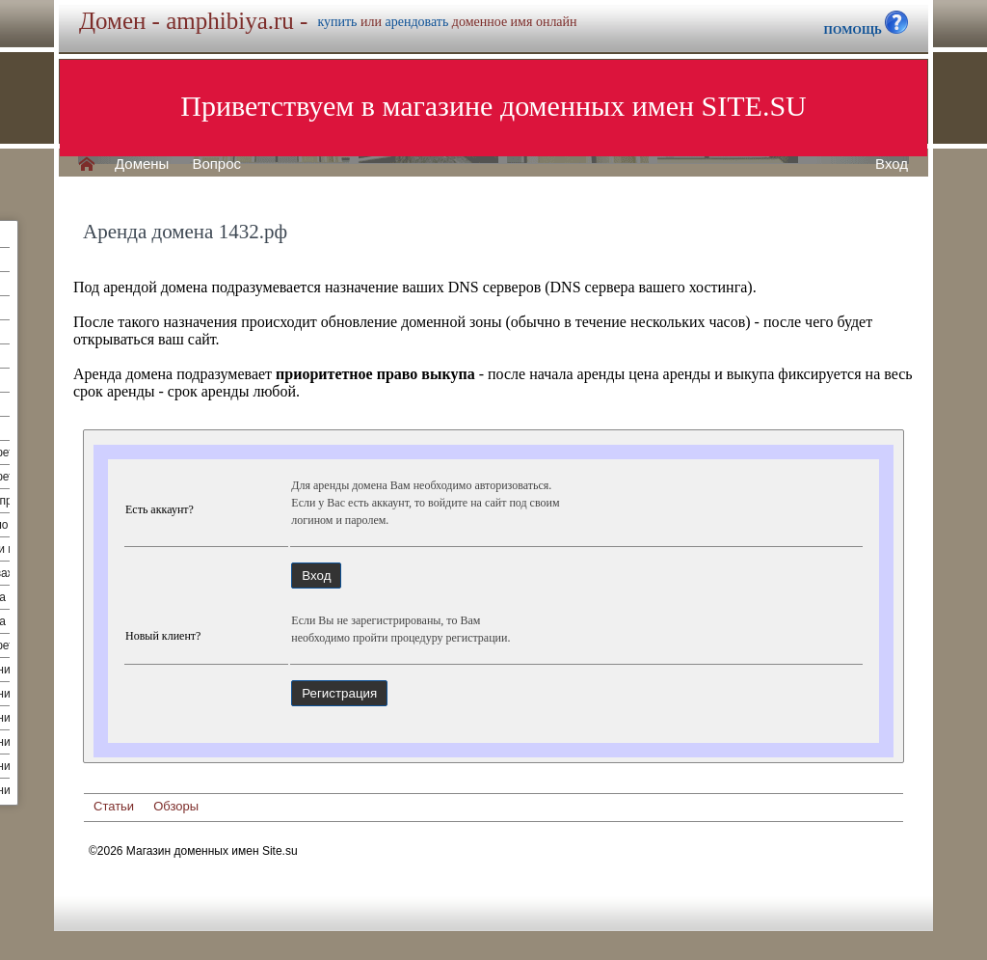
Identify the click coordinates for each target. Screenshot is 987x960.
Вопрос (216, 164)
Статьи (113, 806)
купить (337, 21)
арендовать (416, 21)
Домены (142, 164)
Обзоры (176, 806)
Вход (891, 164)
